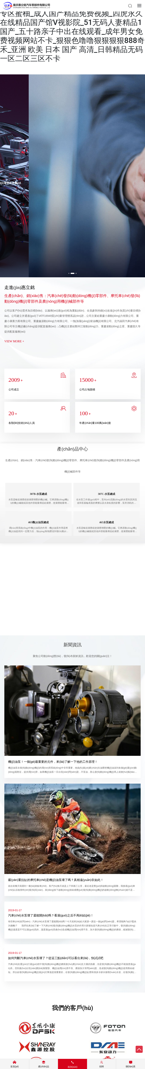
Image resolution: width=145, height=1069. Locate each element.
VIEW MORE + (14, 341)
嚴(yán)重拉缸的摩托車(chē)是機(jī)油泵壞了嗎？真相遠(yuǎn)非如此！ (55, 880)
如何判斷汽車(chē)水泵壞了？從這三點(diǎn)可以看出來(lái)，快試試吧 (55, 958)
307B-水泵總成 (38, 494)
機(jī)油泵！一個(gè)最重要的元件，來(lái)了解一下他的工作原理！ (53, 761)
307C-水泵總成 (106, 494)
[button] (70, 273)
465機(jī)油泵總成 (38, 522)
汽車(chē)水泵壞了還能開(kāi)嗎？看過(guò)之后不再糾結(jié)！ (50, 915)
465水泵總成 (106, 522)
